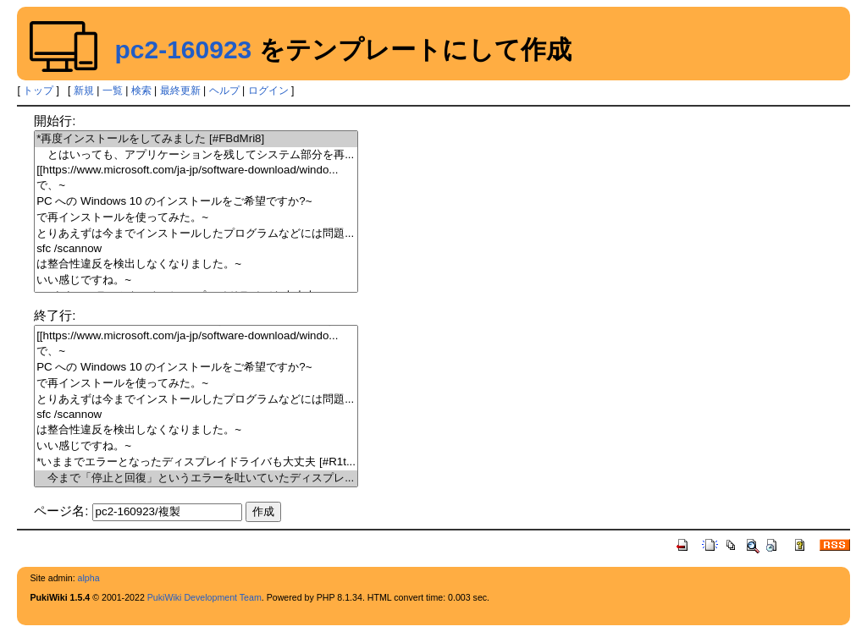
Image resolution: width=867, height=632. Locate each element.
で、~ (196, 186)
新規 (84, 90)
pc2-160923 (182, 49)
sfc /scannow (196, 249)
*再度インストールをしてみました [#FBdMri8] (196, 139)
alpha (89, 578)
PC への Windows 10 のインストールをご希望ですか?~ (196, 202)
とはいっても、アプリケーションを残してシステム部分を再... (196, 155)
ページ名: (61, 510)
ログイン (268, 90)
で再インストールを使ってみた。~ (196, 218)
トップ (38, 90)
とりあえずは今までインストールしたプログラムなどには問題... (196, 234)
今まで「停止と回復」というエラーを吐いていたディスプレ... (196, 478)
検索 (141, 90)
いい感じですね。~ (196, 280)
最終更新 (180, 90)
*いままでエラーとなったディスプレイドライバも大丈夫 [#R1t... (196, 462)
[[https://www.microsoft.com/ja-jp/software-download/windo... (196, 170)
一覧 (112, 90)
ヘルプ (224, 90)
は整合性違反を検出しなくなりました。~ (196, 264)
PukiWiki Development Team (204, 597)
